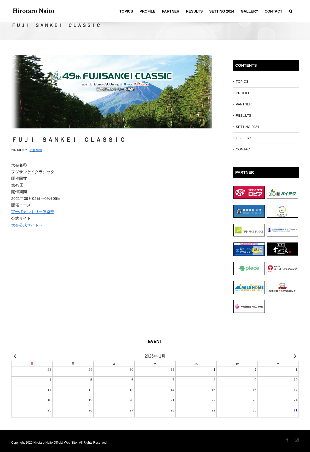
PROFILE (243, 93)
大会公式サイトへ (27, 225)
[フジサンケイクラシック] (111, 91)
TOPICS (242, 81)
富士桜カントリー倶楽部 (32, 212)
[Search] (290, 11)
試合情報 (36, 150)
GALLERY (243, 138)
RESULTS (243, 115)
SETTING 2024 (247, 127)
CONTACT (244, 149)
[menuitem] (126, 11)
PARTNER (244, 104)
